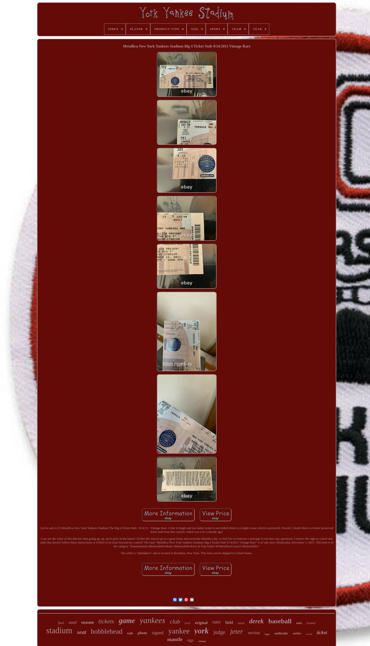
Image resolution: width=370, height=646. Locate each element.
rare (216, 622)
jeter (236, 631)
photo (142, 633)
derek (256, 621)
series (297, 633)
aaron (241, 623)
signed (158, 632)
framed (311, 623)
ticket (322, 632)
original (201, 623)
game (127, 620)
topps (267, 634)
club (175, 621)
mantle (175, 639)
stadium (59, 630)
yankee (179, 631)
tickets (106, 621)
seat (81, 632)
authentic (281, 633)
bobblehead (106, 631)
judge (219, 632)
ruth (130, 633)
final (61, 623)
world (309, 634)
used (72, 622)
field (229, 622)
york (201, 631)
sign (190, 640)
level (187, 623)
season (87, 622)
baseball (280, 621)
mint (299, 623)
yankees (152, 620)
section (254, 632)
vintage (202, 641)
